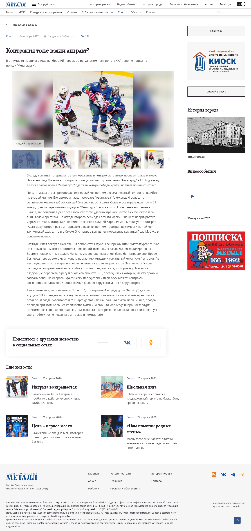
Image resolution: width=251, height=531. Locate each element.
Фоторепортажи (100, 4)
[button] (168, 159)
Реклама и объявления (183, 4)
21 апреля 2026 (52, 417)
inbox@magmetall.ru (87, 509)
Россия (150, 12)
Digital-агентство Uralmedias (227, 506)
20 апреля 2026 (52, 378)
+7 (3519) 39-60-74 (108, 509)
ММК (22, 12)
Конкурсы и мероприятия (46, 12)
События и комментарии (97, 12)
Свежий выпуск (216, 91)
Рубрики (93, 488)
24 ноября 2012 (29, 36)
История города (152, 4)
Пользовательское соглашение (228, 503)
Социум (72, 12)
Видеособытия (126, 4)
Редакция (226, 4)
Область (136, 12)
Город (9, 12)
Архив (209, 4)
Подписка (216, 30)
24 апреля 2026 (146, 417)
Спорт (122, 12)
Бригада (156, 481)
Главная (93, 473)
